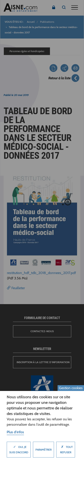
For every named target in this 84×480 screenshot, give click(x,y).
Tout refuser (66, 448)
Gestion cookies (71, 388)
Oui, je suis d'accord (18, 448)
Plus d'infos (15, 432)
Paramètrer (43, 449)
